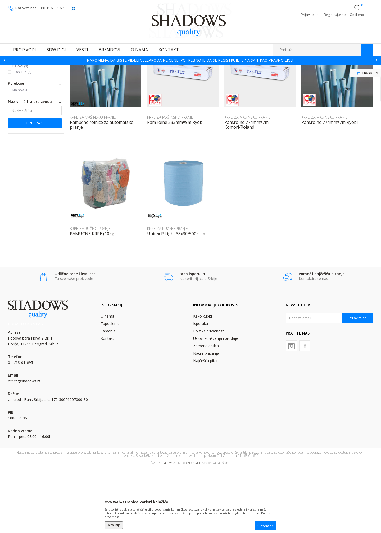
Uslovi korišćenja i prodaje (215, 402)
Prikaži (317, 76)
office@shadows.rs (24, 445)
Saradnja (108, 395)
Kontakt (107, 402)
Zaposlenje (110, 388)
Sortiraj (265, 76)
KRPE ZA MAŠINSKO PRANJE (33, 92)
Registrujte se (335, 14)
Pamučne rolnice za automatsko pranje (102, 189)
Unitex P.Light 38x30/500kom (176, 298)
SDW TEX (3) (21, 136)
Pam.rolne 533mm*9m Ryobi (175, 186)
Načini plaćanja (206, 417)
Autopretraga (241, 76)
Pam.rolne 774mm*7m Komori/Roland (246, 189)
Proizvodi (34, 68)
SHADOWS (16, 68)
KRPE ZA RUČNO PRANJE (32, 101)
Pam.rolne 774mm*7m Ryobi (329, 186)
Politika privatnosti (209, 395)
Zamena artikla (206, 410)
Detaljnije (114, 525)
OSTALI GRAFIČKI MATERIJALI (66, 68)
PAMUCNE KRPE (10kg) (93, 298)
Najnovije (20, 154)
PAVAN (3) (20, 130)
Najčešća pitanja (207, 425)
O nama (107, 380)
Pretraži (34, 187)
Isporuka (200, 388)
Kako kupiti (202, 380)
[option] (190, 60)
